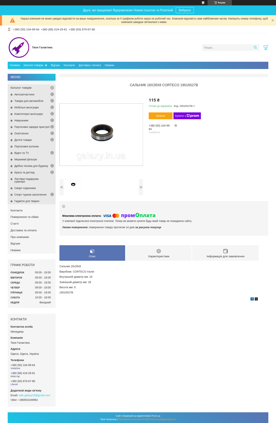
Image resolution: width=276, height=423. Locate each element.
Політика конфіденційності (162, 419)
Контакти (69, 65)
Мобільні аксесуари (26, 107)
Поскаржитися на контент (132, 419)
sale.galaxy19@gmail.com (34, 395)
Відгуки (55, 65)
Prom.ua (156, 416)
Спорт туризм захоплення (30, 194)
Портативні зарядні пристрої (32, 126)
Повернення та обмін (25, 216)
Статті (15, 223)
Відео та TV (21, 152)
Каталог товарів (33, 65)
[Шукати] (255, 47)
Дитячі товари (23, 139)
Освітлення (21, 133)
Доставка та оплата (24, 230)
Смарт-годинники (25, 188)
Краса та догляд (24, 172)
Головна (15, 65)
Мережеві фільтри (25, 159)
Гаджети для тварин (26, 201)
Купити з (187, 116)
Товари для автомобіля (28, 100)
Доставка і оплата (90, 65)
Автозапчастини (24, 94)
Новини (109, 65)
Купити (160, 115)
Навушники (21, 120)
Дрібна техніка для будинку (31, 165)
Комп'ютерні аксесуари (28, 113)
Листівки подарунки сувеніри (26, 180)
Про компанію (20, 237)
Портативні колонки (26, 146)
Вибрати (185, 10)
